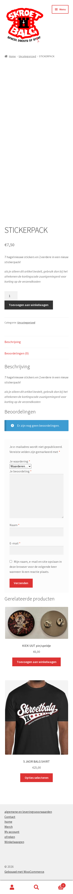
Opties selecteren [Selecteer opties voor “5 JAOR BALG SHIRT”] (36, 778)
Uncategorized (27, 56)
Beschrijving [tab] (12, 342)
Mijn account (12, 887)
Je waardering (20, 461)
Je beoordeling (21, 471)
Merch (8, 827)
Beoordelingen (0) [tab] (16, 353)
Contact (9, 817)
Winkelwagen (57, 884)
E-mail (15, 543)
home (8, 822)
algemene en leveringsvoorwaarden (28, 812)
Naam (14, 525)
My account (11, 832)
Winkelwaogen (14, 842)
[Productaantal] (11, 296)
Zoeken (36, 887)
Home (12, 56)
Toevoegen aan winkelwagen (28, 305)
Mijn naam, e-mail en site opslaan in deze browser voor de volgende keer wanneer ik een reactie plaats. (36, 567)
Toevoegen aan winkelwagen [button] (36, 662)
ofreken (9, 837)
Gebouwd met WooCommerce (24, 872)
